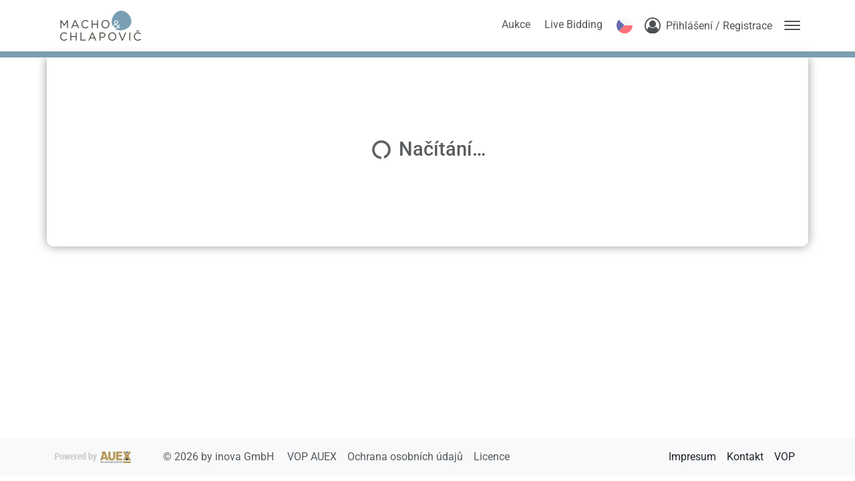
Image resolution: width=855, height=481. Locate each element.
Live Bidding (573, 24)
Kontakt (745, 456)
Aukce (516, 24)
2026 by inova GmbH (166, 456)
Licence (492, 456)
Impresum (692, 456)
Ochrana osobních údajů (406, 456)
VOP (784, 456)
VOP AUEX (313, 456)
